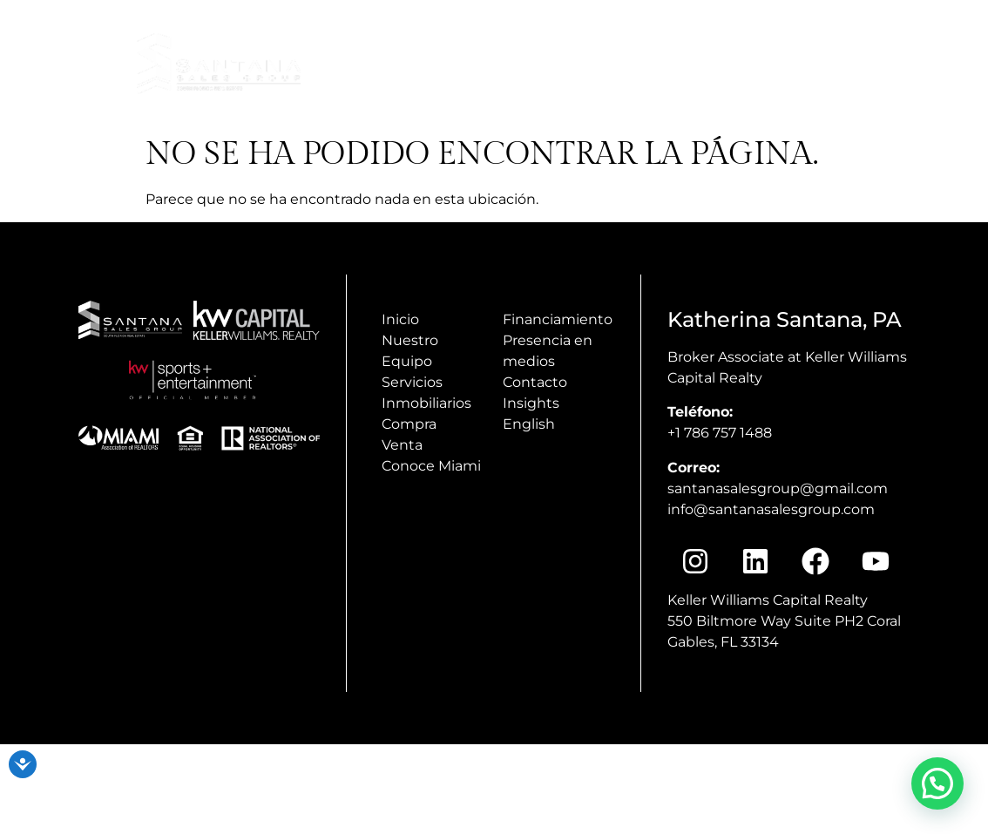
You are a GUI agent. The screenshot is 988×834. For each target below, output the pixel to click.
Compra (409, 424)
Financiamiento (557, 319)
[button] (937, 783)
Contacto (535, 382)
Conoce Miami (825, 102)
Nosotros (923, 62)
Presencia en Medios (774, 62)
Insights (938, 102)
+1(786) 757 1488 (922, 20)
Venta (402, 445)
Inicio (648, 62)
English (529, 424)
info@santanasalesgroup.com (763, 20)
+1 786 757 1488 (719, 432)
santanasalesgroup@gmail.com (777, 488)
